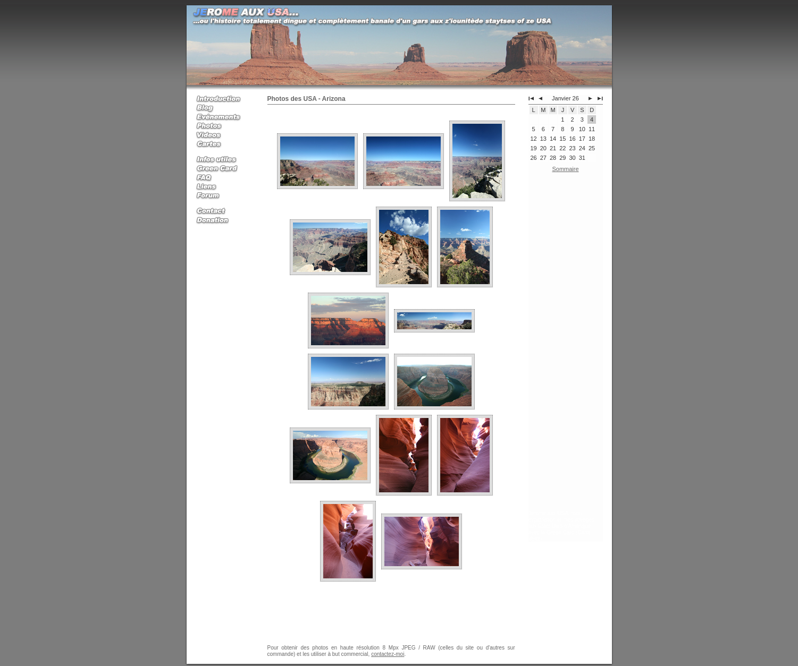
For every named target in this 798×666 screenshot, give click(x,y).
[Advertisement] (566, 343)
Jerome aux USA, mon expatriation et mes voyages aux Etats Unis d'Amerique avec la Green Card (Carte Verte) (561, 526)
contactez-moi (387, 654)
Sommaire (565, 169)
